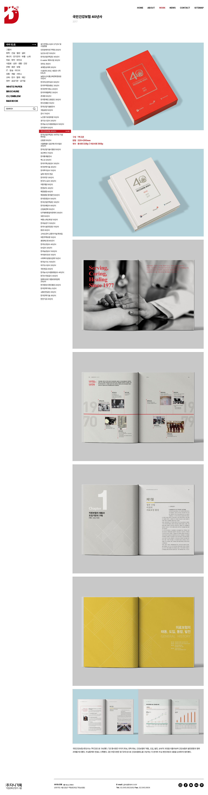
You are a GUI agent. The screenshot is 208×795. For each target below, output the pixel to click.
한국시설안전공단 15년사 (50, 227)
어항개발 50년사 (47, 184)
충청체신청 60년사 (47, 241)
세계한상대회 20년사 (48, 67)
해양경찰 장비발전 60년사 (50, 195)
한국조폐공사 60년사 (48, 205)
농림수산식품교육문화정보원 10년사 (51, 77)
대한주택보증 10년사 (48, 237)
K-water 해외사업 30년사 (50, 60)
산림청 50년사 (46, 140)
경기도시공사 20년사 (48, 121)
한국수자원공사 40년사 (49, 276)
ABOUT (151, 8)
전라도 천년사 (46, 64)
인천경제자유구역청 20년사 (51, 50)
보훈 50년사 (45, 216)
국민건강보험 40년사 (48, 131)
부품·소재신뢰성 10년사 (49, 220)
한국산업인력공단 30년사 (50, 202)
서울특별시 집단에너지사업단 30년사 (51, 145)
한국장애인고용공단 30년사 (51, 99)
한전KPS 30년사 (47, 188)
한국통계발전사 (46, 156)
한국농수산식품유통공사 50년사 (52, 124)
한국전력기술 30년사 (48, 295)
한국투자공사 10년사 (48, 170)
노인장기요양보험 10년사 (50, 117)
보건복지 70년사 (47, 153)
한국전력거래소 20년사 (49, 89)
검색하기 (34, 109)
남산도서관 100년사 (48, 53)
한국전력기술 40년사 (48, 167)
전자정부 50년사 (47, 128)
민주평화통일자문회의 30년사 (51, 213)
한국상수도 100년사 (48, 262)
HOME (140, 8)
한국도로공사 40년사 (48, 244)
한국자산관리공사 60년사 (50, 82)
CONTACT (185, 8)
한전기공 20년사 (47, 299)
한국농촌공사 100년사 (49, 251)
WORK (162, 8)
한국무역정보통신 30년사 (50, 85)
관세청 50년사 (46, 96)
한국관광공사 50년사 (48, 199)
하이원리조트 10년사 (48, 255)
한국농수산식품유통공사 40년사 (52, 272)
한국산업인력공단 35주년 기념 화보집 (52, 136)
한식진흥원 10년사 (47, 103)
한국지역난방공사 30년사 (50, 163)
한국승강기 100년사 (48, 223)
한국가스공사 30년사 (48, 181)
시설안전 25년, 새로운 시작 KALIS (51, 72)
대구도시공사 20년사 (48, 265)
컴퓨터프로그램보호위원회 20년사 (50, 280)
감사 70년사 (45, 114)
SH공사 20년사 (46, 248)
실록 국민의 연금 (47, 174)
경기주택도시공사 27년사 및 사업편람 (51, 45)
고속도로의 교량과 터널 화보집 (52, 234)
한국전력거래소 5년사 (48, 288)
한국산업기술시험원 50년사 (51, 149)
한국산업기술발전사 (48, 107)
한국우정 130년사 (47, 177)
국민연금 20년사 (47, 269)
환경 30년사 (45, 230)
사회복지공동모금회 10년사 (51, 258)
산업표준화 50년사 (47, 209)
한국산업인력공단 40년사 (50, 57)
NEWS (173, 8)
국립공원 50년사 (47, 110)
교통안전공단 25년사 (48, 292)
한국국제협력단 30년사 (49, 92)
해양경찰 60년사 (47, 191)
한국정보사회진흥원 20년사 (51, 285)
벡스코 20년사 (46, 160)
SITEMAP (199, 8)
